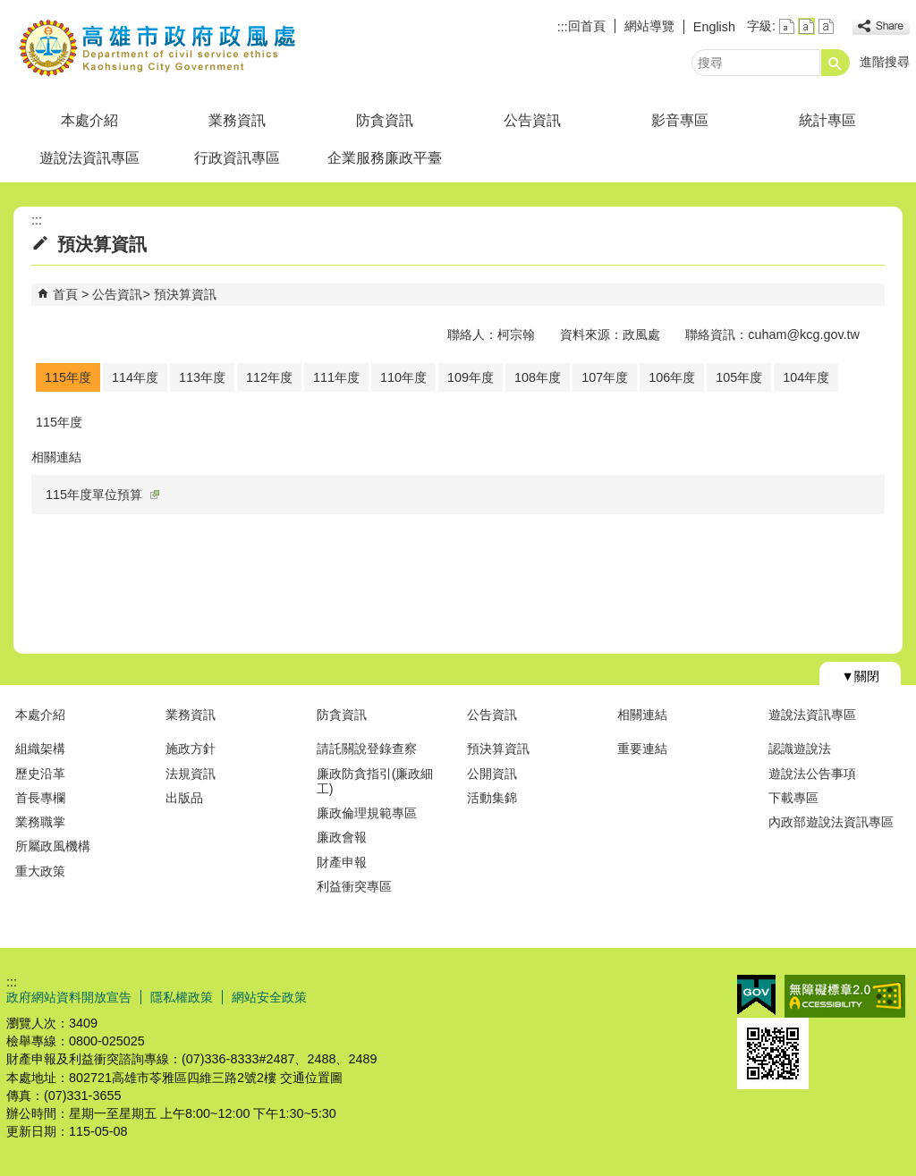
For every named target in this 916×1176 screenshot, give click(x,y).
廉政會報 (342, 837)
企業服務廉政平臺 (384, 157)
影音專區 (679, 120)
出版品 (184, 798)
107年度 (604, 377)
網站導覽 (649, 26)
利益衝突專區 (354, 886)
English (714, 27)
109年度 (470, 377)
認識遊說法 (799, 748)
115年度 (68, 377)
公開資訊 (492, 773)
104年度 (806, 377)
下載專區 (793, 798)
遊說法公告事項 (812, 773)
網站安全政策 (269, 997)
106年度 (672, 377)
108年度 (537, 377)
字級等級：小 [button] (786, 26)
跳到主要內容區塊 (9, 9)
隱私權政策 (181, 997)
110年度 (403, 377)
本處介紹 (89, 120)
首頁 (65, 294)
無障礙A (845, 996)
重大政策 (40, 871)
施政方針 (190, 748)
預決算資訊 (185, 294)
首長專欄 (40, 798)
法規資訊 (190, 773)
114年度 (135, 377)
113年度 (202, 377)
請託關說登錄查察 (367, 748)
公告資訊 (532, 120)
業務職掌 (40, 822)
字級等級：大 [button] (826, 26)
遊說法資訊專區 (89, 157)
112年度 (269, 377)
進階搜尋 (885, 62)
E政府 (756, 995)
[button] (835, 62)
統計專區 (827, 120)
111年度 (336, 377)
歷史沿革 (40, 773)
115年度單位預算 (102, 494)
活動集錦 (492, 798)
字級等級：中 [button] (806, 26)
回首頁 (587, 26)
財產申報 (342, 862)
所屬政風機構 (52, 846)
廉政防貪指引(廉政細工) (375, 781)
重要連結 (642, 748)
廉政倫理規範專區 (367, 813)
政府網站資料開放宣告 (68, 997)
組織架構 (40, 748)
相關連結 (642, 714)
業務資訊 (237, 120)
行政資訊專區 (237, 157)
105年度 (739, 377)
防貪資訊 (384, 120)
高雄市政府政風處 (157, 48)
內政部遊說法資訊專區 (831, 822)
